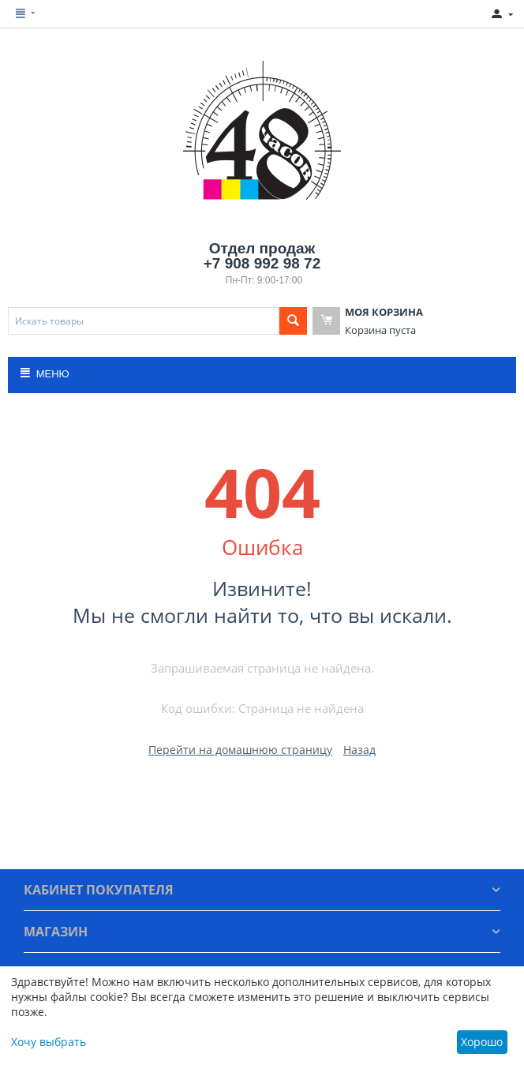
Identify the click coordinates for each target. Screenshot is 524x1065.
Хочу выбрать (48, 1041)
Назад (359, 749)
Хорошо (482, 1041)
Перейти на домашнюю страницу (240, 749)
